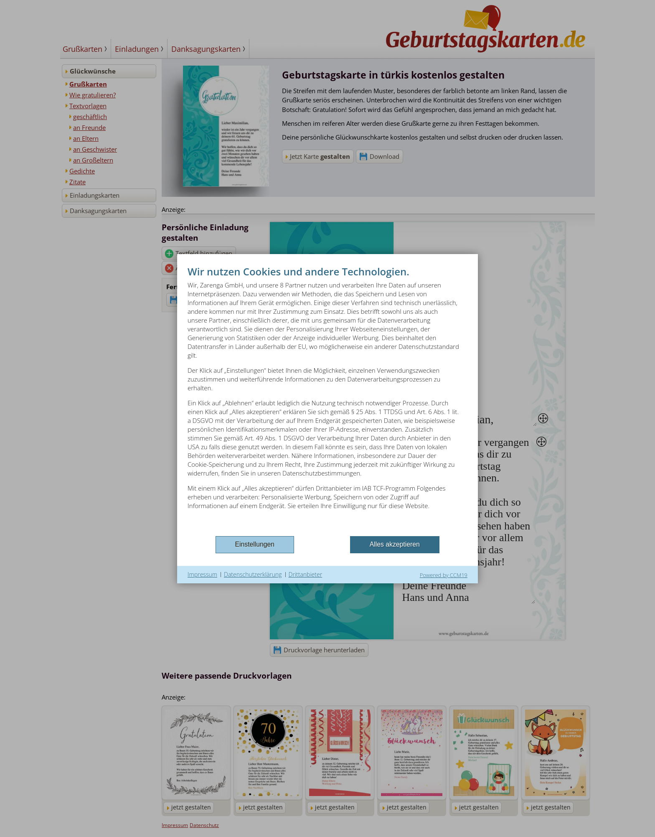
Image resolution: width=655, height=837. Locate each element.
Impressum (202, 574)
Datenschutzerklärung (253, 574)
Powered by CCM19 (443, 575)
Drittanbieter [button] (305, 574)
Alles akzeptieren (395, 544)
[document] (327, 399)
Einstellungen (255, 544)
